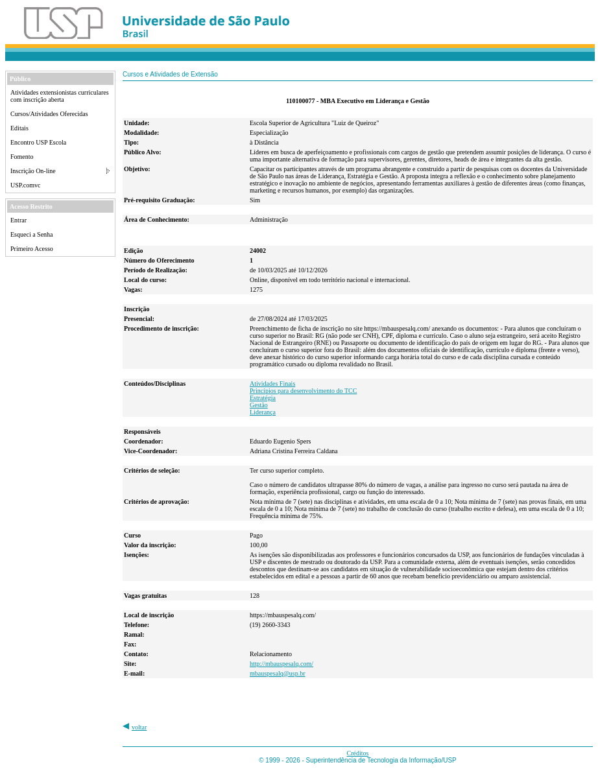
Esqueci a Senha (31, 234)
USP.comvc (25, 185)
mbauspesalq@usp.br (277, 673)
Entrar (18, 220)
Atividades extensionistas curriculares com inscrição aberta (59, 96)
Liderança (263, 412)
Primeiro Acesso (31, 248)
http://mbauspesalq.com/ (281, 663)
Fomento (22, 156)
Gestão (259, 404)
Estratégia (263, 397)
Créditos (358, 753)
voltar (139, 727)
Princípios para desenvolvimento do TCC (303, 390)
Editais (19, 128)
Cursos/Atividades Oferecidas (49, 113)
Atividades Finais (272, 383)
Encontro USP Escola (38, 142)
